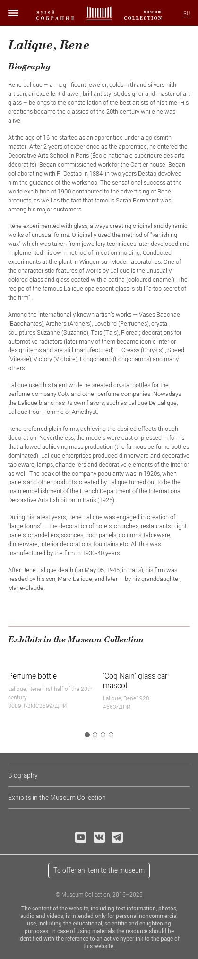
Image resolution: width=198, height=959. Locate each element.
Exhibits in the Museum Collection (57, 797)
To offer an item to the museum (99, 870)
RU (186, 13)
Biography (23, 775)
